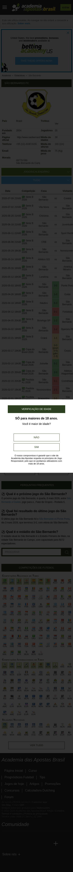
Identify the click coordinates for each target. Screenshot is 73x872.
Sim (36, 447)
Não (36, 437)
